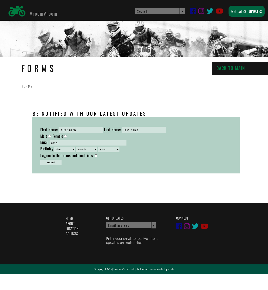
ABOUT (70, 223)
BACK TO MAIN (230, 68)
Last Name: (112, 129)
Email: (44, 142)
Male (45, 136)
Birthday (46, 149)
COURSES (72, 233)
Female (59, 136)
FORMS (27, 86)
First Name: (49, 129)
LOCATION (72, 228)
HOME (69, 218)
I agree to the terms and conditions (66, 155)
